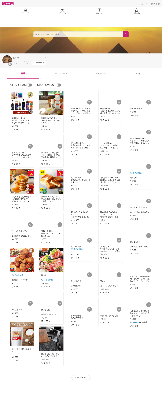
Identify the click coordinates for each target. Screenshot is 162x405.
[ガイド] (144, 3)
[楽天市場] (155, 3)
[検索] (126, 34)
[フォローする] (39, 62)
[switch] (29, 85)
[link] (22, 103)
